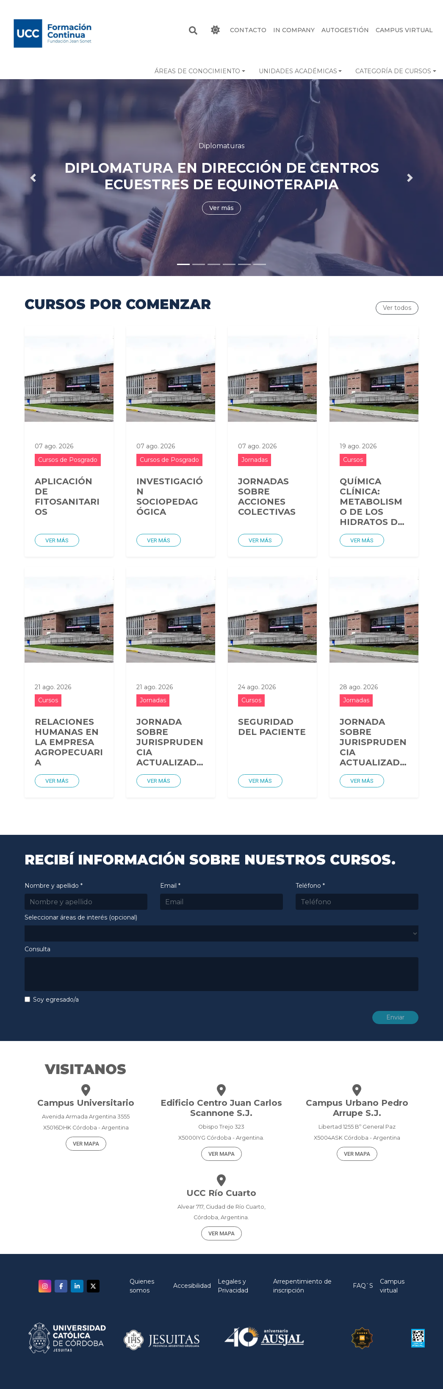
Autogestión (345, 30)
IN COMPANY (294, 30)
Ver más (57, 540)
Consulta (37, 949)
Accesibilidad (192, 1286)
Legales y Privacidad (233, 1286)
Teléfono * (310, 885)
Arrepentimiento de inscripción (302, 1286)
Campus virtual (392, 1286)
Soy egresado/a (56, 999)
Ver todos (397, 308)
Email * (170, 885)
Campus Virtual (404, 30)
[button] (200, 71)
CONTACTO (248, 30)
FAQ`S (363, 1286)
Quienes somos (142, 1286)
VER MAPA (86, 1143)
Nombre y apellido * (54, 885)
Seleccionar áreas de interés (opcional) (81, 917)
